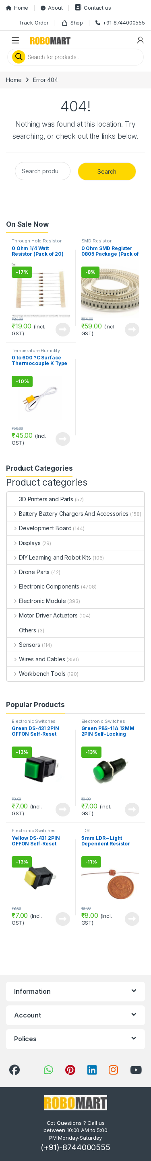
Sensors (23, 644)
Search (106, 171)
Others (21, 630)
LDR (85, 830)
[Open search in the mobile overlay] (75, 57)
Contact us (93, 7)
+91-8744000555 (120, 22)
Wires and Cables (36, 659)
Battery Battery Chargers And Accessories (67, 513)
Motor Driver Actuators (42, 615)
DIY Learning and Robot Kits (49, 557)
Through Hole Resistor (37, 241)
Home (17, 7)
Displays (24, 542)
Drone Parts (28, 571)
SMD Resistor (96, 241)
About (51, 7)
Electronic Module (36, 600)
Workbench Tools (36, 673)
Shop (72, 22)
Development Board (39, 528)
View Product (63, 329)
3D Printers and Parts (40, 499)
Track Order (34, 22)
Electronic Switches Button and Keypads (34, 723)
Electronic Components (43, 586)
